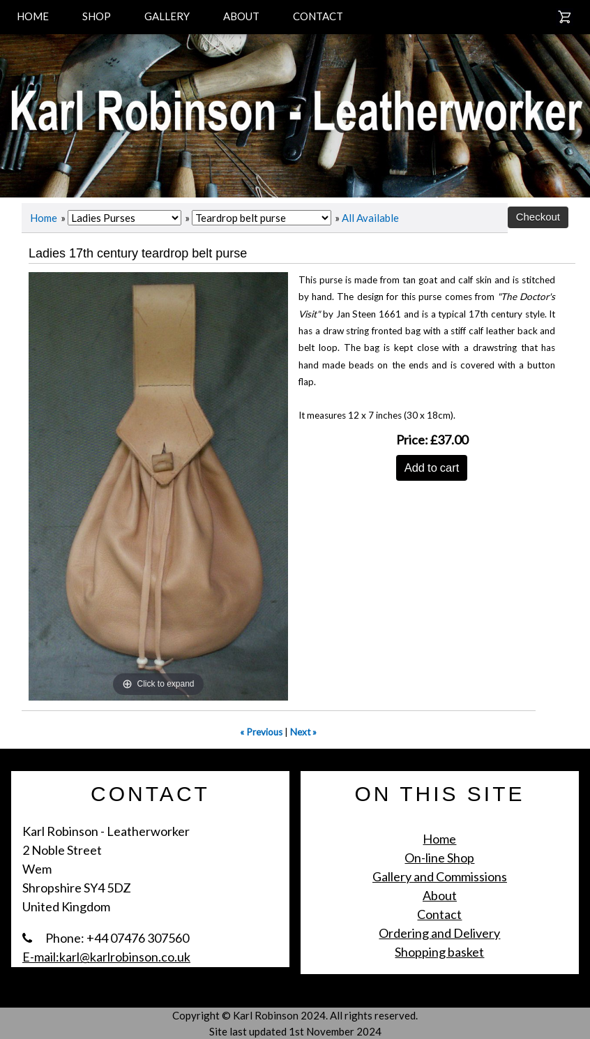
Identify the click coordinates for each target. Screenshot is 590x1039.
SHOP (96, 16)
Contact (439, 914)
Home (43, 217)
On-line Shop (439, 857)
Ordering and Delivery (439, 933)
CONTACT (318, 16)
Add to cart (432, 467)
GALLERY (167, 16)
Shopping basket (439, 951)
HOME (33, 16)
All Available (370, 217)
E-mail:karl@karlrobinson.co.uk (106, 956)
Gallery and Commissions (439, 876)
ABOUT (241, 16)
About (440, 895)
